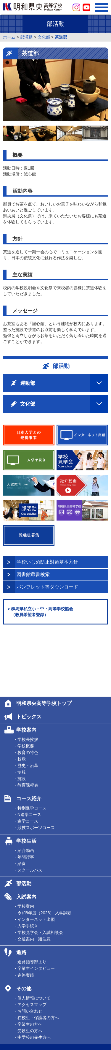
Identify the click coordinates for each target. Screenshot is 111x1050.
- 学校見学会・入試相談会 (39, 869)
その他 (23, 925)
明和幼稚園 (18, 1026)
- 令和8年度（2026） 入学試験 (43, 849)
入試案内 (26, 833)
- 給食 (20, 800)
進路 (21, 889)
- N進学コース (28, 751)
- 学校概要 (24, 682)
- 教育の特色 (26, 689)
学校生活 (26, 778)
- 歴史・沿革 (26, 702)
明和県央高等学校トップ (44, 640)
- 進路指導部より (30, 898)
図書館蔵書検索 (33, 574)
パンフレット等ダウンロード (47, 586)
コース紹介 (28, 735)
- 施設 (20, 715)
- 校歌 (20, 695)
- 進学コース (26, 757)
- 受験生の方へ (28, 967)
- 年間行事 (24, 793)
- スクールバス (28, 806)
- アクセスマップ (30, 941)
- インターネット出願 (35, 856)
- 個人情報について (33, 934)
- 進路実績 (24, 912)
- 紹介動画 (24, 787)
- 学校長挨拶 (26, 676)
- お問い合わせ (28, 947)
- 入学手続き (26, 862)
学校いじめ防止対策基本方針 (47, 561)
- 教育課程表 (26, 721)
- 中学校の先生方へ (33, 974)
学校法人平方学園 (24, 1018)
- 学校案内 (24, 843)
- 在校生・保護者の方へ (37, 954)
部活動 (23, 820)
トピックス (28, 653)
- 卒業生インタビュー (35, 905)
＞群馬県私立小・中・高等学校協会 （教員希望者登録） (40, 611)
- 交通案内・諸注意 (33, 875)
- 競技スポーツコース (35, 764)
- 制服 (20, 708)
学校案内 (26, 667)
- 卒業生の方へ (28, 961)
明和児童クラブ (22, 1033)
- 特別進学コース (30, 744)
